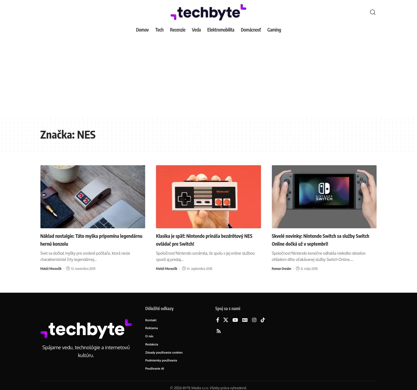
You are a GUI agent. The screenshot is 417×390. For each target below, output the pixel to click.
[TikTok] (263, 320)
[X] (225, 320)
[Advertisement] (208, 76)
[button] (372, 12)
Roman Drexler (282, 268)
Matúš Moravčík (51, 268)
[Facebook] (217, 320)
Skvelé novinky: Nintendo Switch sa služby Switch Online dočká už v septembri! (324, 239)
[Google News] (245, 320)
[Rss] (218, 331)
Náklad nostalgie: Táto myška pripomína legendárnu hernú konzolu (89, 239)
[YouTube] (235, 320)
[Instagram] (254, 320)
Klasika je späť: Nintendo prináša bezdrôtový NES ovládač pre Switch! (200, 239)
